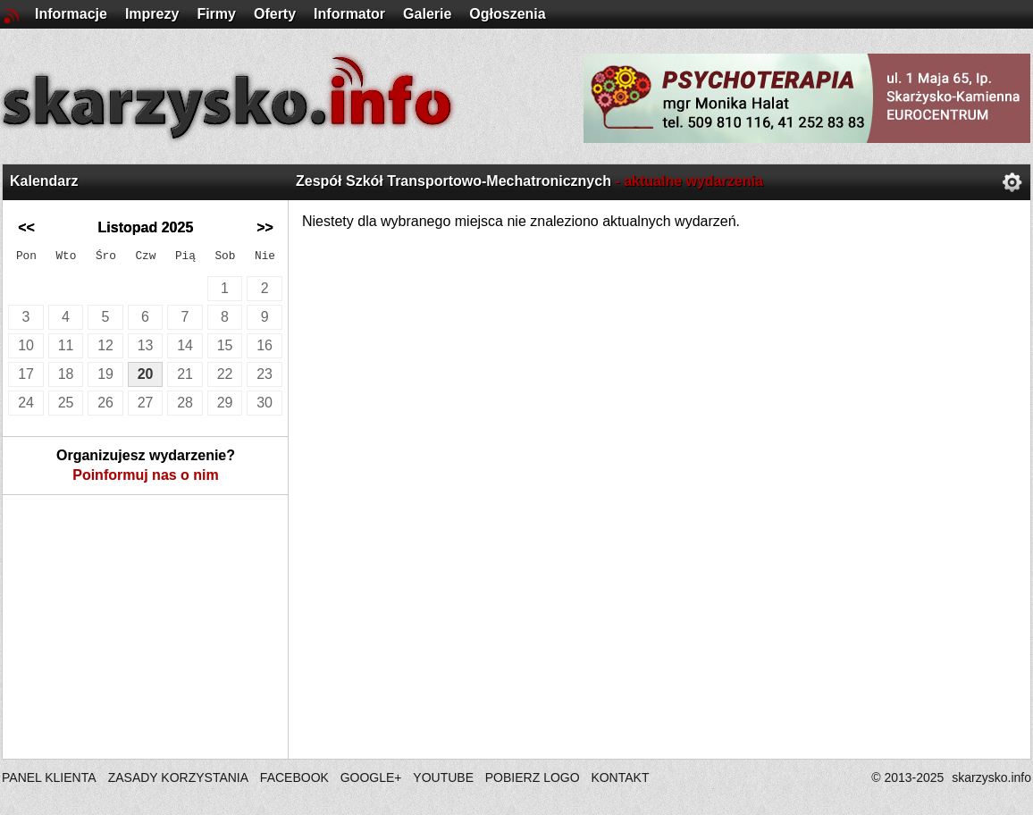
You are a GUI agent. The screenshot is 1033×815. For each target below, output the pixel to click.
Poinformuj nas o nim (145, 475)
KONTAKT (620, 777)
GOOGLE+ (371, 777)
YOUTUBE (443, 777)
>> (264, 227)
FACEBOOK (294, 777)
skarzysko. (991, 777)
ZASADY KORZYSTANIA (178, 777)
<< (26, 227)
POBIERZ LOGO (532, 777)
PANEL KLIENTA (50, 777)
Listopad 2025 (146, 227)
